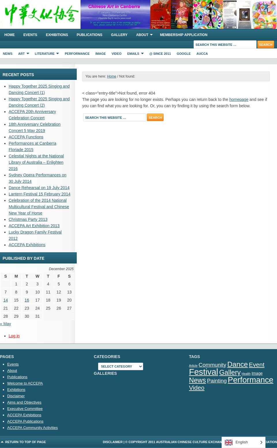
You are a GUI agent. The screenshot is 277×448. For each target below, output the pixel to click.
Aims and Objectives (24, 402)
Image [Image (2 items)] (257, 373)
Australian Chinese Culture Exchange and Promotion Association (216, 442)
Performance (77, 53)
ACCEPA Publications (25, 421)
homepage (238, 99)
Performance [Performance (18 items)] (250, 379)
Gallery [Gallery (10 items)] (230, 372)
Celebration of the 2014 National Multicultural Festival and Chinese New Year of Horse (39, 206)
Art (22, 54)
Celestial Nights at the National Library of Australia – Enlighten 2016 (36, 162)
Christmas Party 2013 (28, 219)
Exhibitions (57, 35)
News (7, 53)
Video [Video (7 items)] (196, 387)
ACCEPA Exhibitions (27, 244)
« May (5, 323)
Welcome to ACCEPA (25, 383)
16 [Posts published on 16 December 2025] (27, 300)
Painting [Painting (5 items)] (217, 381)
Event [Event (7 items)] (257, 364)
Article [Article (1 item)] (193, 365)
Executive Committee (25, 408)
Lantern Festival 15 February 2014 (39, 194)
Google (183, 53)
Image (101, 53)
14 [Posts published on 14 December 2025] (5, 300)
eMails (134, 54)
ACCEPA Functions (26, 137)
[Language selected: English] (243, 442)
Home (9, 35)
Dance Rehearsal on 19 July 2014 (39, 187)
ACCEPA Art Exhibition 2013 (34, 225)
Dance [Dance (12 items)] (237, 364)
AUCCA (202, 53)
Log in (14, 336)
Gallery (119, 35)
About (142, 36)
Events (30, 35)
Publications (89, 35)
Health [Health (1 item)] (246, 373)
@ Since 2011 (160, 53)
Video (116, 53)
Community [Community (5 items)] (212, 365)
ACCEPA (138, 14)
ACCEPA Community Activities (32, 428)
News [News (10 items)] (197, 380)
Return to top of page (25, 442)
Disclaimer (16, 396)
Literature (45, 54)
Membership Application (183, 35)
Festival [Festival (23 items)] (203, 372)
